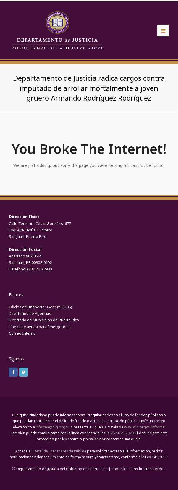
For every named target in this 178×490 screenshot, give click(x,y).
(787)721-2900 (39, 269)
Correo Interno (22, 333)
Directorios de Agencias (30, 313)
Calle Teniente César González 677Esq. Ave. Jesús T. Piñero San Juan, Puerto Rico (40, 230)
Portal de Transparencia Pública (59, 451)
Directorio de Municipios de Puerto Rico (44, 320)
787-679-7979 (122, 433)
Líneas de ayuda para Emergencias (40, 326)
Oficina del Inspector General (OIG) (40, 307)
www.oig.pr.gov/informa (144, 427)
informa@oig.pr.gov (52, 427)
